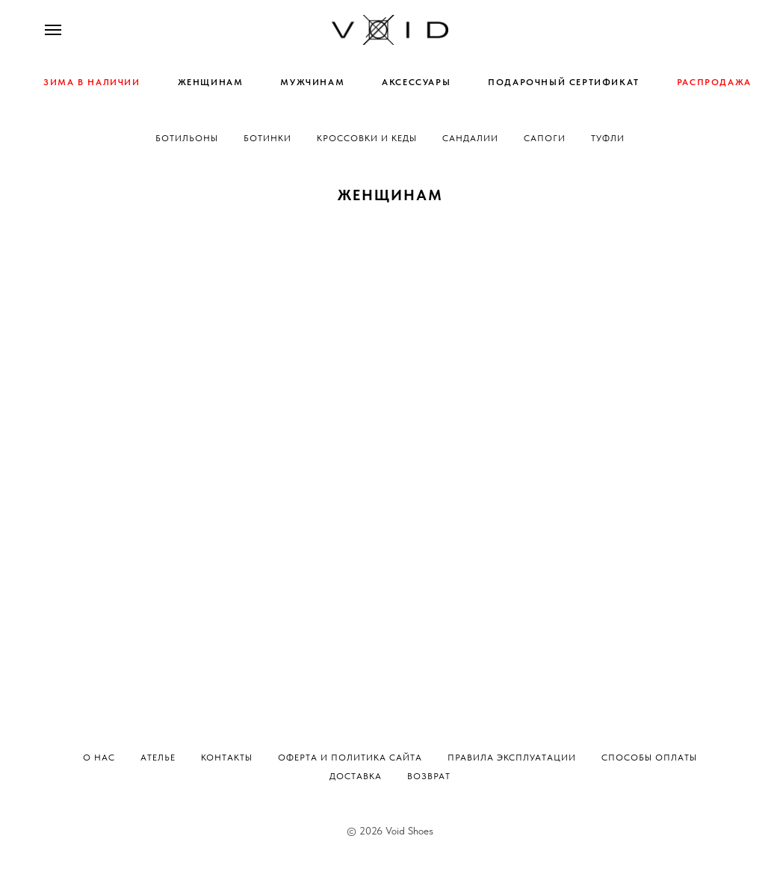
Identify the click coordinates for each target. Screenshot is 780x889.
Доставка (355, 776)
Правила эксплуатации (512, 757)
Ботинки (267, 138)
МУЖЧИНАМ (312, 82)
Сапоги (545, 138)
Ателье (158, 757)
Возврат (429, 776)
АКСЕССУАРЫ (416, 82)
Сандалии (470, 138)
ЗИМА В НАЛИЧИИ (91, 82)
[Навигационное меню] (53, 30)
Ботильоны (186, 138)
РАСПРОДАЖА (714, 82)
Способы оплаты (649, 757)
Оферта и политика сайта (350, 757)
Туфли (608, 138)
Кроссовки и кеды (367, 138)
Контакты (227, 757)
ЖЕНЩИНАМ (211, 82)
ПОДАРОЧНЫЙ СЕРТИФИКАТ (564, 82)
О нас (99, 757)
